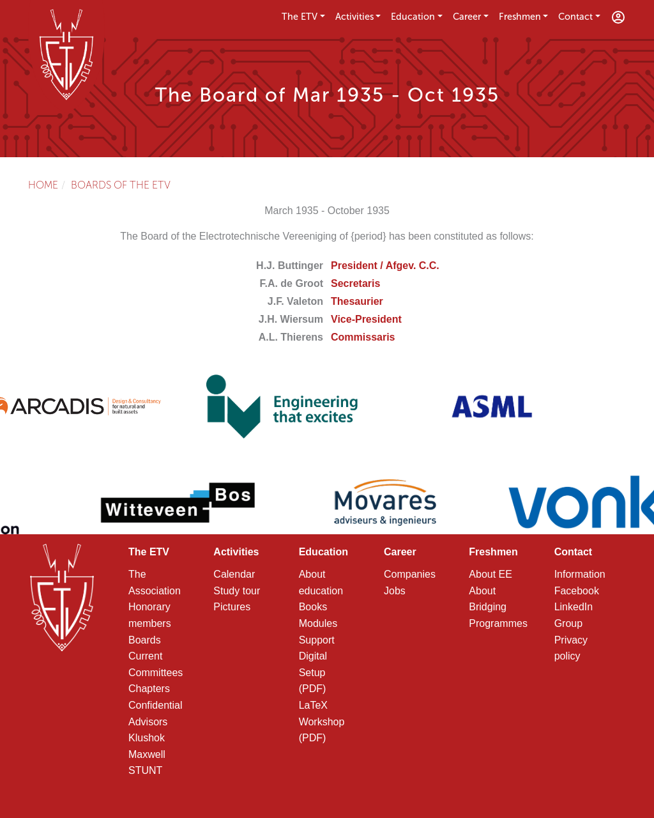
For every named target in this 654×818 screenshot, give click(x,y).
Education (413, 16)
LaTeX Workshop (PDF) (322, 721)
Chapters (149, 688)
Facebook (576, 590)
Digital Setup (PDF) (313, 672)
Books (313, 606)
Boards (144, 640)
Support (317, 640)
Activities (354, 16)
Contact (575, 16)
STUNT (145, 770)
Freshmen (520, 16)
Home (43, 185)
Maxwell (146, 754)
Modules (318, 623)
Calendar (234, 574)
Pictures (231, 606)
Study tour (236, 590)
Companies (410, 574)
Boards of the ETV (121, 185)
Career (467, 16)
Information (579, 574)
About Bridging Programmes (498, 607)
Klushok (146, 737)
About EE (490, 574)
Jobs (395, 590)
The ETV (299, 16)
